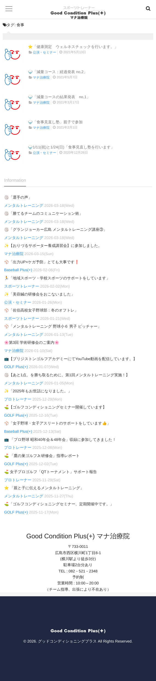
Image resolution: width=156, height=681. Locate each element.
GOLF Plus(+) (16, 367)
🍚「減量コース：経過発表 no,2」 (57, 72)
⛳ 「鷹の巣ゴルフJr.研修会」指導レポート (42, 455)
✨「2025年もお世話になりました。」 (38, 391)
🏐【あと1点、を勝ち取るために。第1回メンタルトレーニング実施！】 (67, 375)
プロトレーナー (17, 399)
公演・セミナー (44, 52)
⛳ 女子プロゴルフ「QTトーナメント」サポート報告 (50, 472)
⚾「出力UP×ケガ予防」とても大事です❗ (41, 262)
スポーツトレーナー (21, 286)
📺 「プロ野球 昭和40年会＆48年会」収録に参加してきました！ (60, 439)
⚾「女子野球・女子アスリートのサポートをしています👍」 (57, 423)
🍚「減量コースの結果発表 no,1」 (59, 97)
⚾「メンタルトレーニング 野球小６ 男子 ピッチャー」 (52, 326)
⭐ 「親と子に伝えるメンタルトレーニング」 (44, 488)
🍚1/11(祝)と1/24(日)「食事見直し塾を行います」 (71, 147)
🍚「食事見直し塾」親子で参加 (55, 122)
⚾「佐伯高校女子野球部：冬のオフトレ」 (41, 310)
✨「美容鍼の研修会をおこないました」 (39, 294)
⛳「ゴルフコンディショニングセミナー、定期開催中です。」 (59, 504)
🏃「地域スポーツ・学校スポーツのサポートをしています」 (57, 278)
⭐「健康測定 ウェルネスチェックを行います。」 (73, 46)
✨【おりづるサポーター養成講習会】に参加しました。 (53, 245)
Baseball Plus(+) (18, 270)
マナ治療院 (41, 77)
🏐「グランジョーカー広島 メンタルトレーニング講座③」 (55, 229)
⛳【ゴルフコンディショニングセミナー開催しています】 (55, 407)
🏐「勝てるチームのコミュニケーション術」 (43, 213)
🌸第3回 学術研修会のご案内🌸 (31, 342)
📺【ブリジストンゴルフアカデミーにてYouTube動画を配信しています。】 (70, 359)
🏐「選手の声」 (18, 197)
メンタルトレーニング (23, 205)
